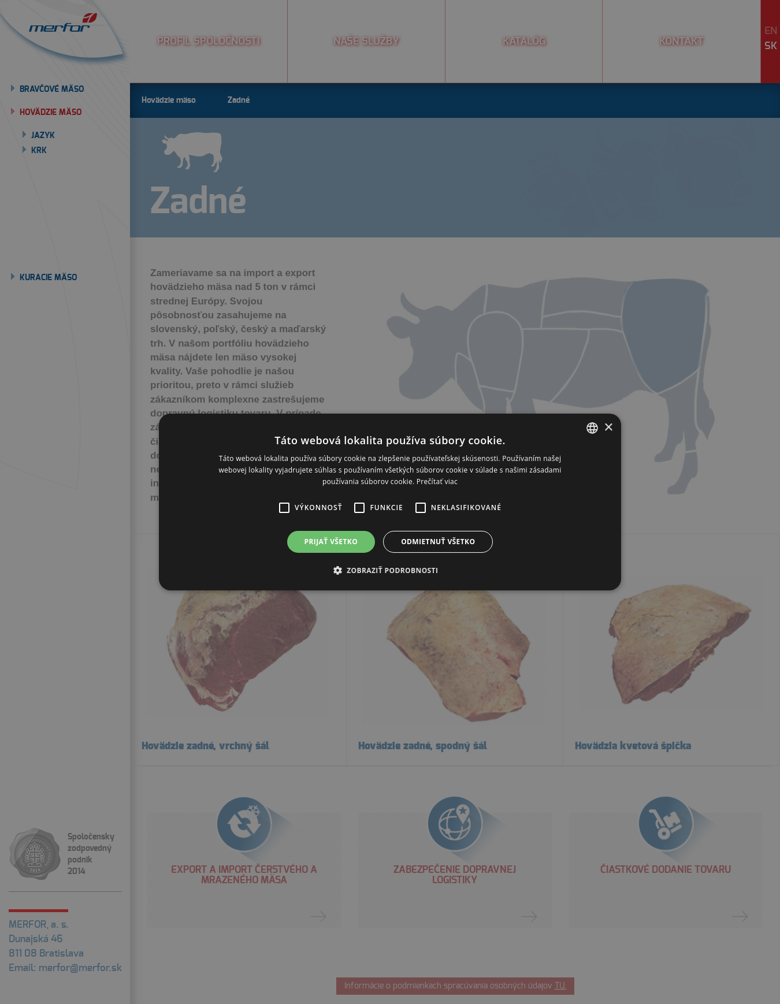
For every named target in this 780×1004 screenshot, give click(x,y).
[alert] (390, 502)
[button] (284, 507)
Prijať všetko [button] (331, 541)
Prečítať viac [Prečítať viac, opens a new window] (437, 481)
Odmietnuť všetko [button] (438, 541)
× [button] (608, 427)
